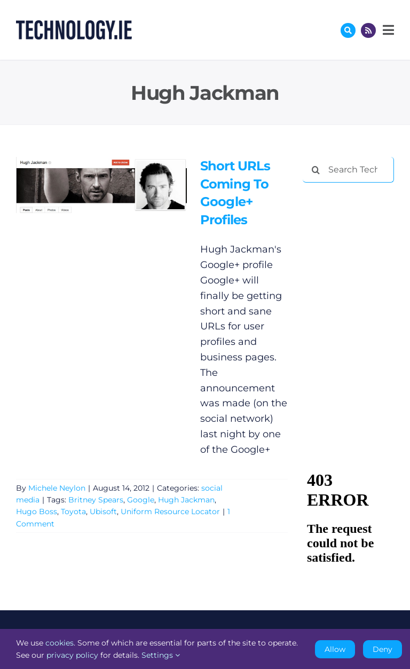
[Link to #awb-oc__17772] (348, 30)
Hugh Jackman (186, 500)
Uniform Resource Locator (170, 511)
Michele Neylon (56, 488)
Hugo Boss (36, 511)
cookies (59, 643)
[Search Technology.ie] (348, 170)
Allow (335, 649)
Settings (160, 655)
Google (140, 500)
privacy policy (72, 655)
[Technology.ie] (74, 25)
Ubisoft (103, 511)
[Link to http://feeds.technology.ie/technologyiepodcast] (368, 30)
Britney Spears (95, 500)
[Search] (315, 170)
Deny (382, 649)
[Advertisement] (356, 246)
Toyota (73, 511)
